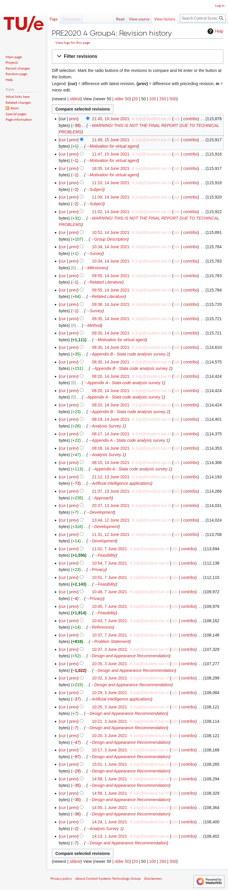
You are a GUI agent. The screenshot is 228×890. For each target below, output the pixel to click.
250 (162, 98)
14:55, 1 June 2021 (109, 807)
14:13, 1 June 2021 (109, 836)
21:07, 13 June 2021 (111, 491)
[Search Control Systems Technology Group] (203, 18)
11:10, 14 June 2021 (111, 182)
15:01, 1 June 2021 (109, 764)
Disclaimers (153, 878)
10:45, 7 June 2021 (109, 606)
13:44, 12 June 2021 (111, 520)
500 (172, 98)
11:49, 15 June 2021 (111, 139)
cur (63, 139)
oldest (74, 98)
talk (176, 118)
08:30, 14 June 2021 (111, 347)
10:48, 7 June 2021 (109, 591)
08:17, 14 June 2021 (111, 434)
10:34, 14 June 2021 (111, 246)
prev (73, 118)
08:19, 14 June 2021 (111, 419)
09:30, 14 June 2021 (111, 333)
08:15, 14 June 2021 (111, 462)
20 (135, 98)
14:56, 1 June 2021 (109, 793)
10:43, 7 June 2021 (109, 620)
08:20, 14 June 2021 (111, 376)
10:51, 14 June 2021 (111, 232)
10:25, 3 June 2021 (109, 707)
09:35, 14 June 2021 (111, 318)
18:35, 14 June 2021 (111, 168)
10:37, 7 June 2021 (109, 635)
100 (152, 98)
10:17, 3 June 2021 (109, 750)
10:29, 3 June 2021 (109, 692)
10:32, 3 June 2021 (109, 678)
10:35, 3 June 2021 (109, 663)
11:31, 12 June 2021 (111, 534)
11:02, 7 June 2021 (109, 548)
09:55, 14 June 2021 (111, 275)
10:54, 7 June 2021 (109, 563)
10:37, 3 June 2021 (109, 649)
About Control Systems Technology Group (108, 878)
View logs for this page (72, 42)
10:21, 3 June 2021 (109, 721)
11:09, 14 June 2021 (111, 197)
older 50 (122, 98)
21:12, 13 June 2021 (111, 477)
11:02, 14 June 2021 (111, 211)
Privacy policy (61, 878)
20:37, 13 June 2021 (111, 505)
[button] (137, 56)
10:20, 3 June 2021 (109, 735)
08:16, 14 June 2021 (111, 448)
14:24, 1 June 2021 (109, 822)
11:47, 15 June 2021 (111, 154)
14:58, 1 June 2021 (109, 779)
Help (214, 31)
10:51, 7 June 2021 (109, 577)
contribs (190, 118)
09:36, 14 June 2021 (111, 304)
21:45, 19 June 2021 (111, 118)
